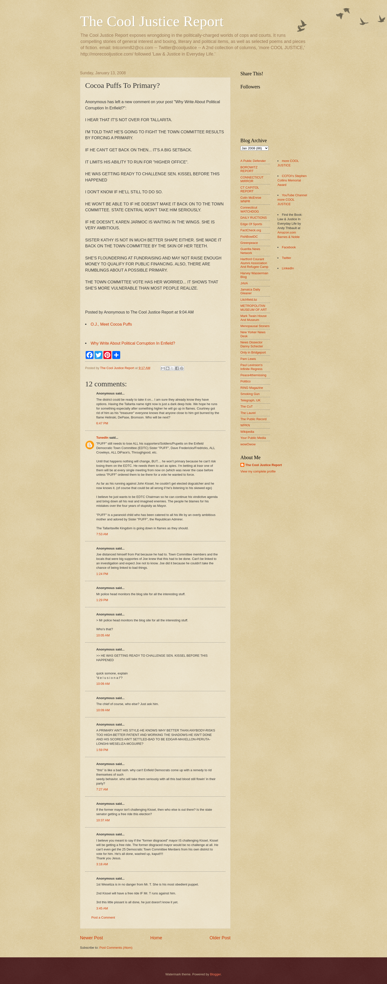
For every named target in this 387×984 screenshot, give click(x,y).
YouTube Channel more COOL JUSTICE (292, 199)
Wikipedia (247, 431)
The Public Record (253, 419)
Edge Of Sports (251, 224)
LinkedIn (288, 268)
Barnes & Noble (288, 237)
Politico (245, 381)
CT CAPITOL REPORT (249, 189)
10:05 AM (103, 635)
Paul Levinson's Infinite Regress (251, 367)
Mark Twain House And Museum (253, 317)
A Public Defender (253, 161)
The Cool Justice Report (152, 21)
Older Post (220, 937)
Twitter (286, 258)
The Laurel (248, 413)
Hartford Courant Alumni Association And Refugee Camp (254, 263)
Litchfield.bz (248, 299)
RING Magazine (251, 388)
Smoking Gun (250, 394)
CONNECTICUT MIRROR (251, 179)
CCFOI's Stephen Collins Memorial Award (292, 180)
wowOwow (248, 444)
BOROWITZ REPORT (248, 169)
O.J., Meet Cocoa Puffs (111, 324)
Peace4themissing (253, 375)
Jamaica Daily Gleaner (250, 291)
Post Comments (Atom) (116, 947)
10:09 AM (103, 684)
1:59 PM (102, 750)
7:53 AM (102, 534)
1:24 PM (102, 574)
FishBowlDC (249, 236)
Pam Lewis (248, 359)
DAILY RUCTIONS (253, 217)
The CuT (246, 406)
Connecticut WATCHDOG (249, 209)
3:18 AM (102, 864)
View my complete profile (258, 471)
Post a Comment (103, 917)
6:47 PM (102, 423)
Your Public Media (253, 438)
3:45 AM (102, 908)
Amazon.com (286, 232)
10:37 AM (103, 820)
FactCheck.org (250, 230)
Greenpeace (249, 243)
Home (156, 937)
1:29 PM (102, 600)
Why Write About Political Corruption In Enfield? (133, 343)
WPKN (245, 425)
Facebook (289, 247)
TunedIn (102, 437)
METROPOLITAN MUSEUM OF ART (253, 307)
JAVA (244, 283)
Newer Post (91, 937)
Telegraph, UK (250, 400)
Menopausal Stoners (255, 326)
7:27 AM (102, 789)
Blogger (215, 974)
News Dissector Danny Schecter (251, 344)
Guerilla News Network (250, 251)
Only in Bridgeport (253, 352)
